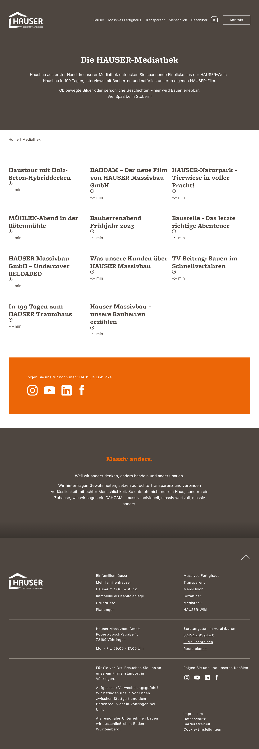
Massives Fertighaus (124, 20)
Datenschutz (195, 719)
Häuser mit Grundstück (116, 589)
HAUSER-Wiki (195, 610)
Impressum (193, 714)
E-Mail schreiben (198, 642)
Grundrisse (105, 603)
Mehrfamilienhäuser (113, 582)
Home (14, 139)
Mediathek (193, 603)
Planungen (105, 610)
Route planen (195, 649)
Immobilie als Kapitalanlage (120, 596)
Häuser (98, 20)
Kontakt (236, 20)
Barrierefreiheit (197, 724)
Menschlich (178, 20)
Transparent (155, 20)
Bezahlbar (199, 20)
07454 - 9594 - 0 (199, 635)
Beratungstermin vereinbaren (209, 629)
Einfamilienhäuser (112, 576)
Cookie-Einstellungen (202, 729)
